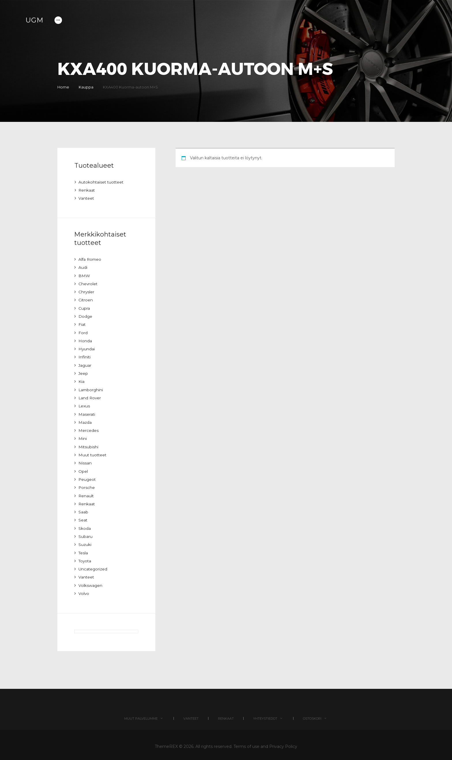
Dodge (85, 315)
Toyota (85, 557)
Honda (85, 339)
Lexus (84, 404)
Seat (83, 517)
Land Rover (90, 396)
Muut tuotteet (93, 452)
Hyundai (86, 347)
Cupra (84, 307)
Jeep (83, 372)
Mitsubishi (88, 444)
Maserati (86, 412)
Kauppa (87, 87)
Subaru (85, 533)
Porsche (86, 484)
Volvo (83, 589)
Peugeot (87, 476)
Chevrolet (88, 283)
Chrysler (86, 291)
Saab (83, 509)
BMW (84, 275)
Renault (86, 493)
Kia (81, 380)
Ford (83, 331)
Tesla (83, 549)
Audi (82, 267)
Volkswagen (90, 581)
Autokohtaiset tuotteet (101, 182)
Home (63, 87)
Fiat (82, 323)
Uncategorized (93, 565)
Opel (83, 468)
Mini (82, 436)
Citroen (85, 299)
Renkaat (86, 190)
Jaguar (85, 363)
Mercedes (88, 428)
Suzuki (85, 541)
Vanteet (86, 198)
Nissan (85, 460)
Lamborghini (91, 388)
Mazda (85, 420)
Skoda (84, 525)
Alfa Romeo (90, 259)
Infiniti (84, 355)
